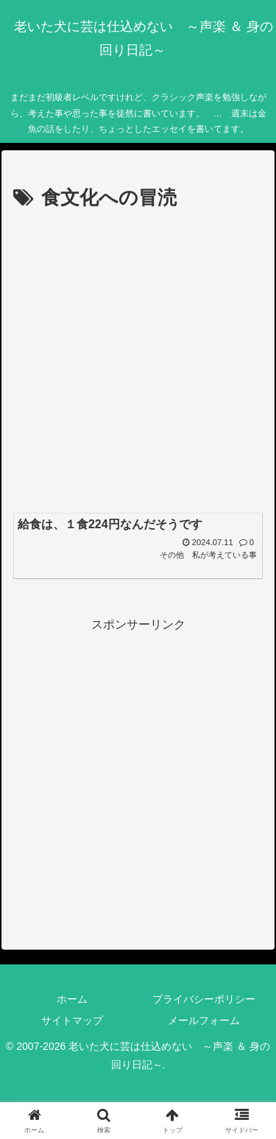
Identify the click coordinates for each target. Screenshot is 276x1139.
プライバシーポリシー (203, 999)
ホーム (72, 999)
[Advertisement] (138, 360)
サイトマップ (72, 1020)
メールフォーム (204, 1020)
